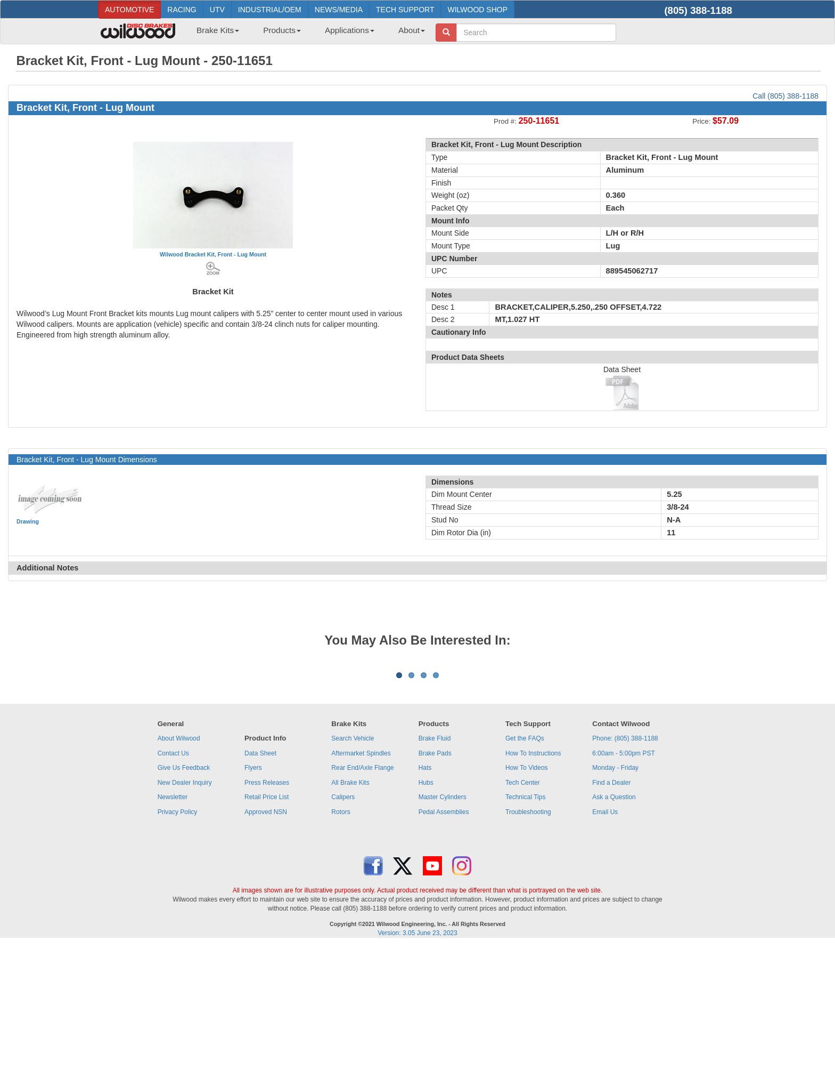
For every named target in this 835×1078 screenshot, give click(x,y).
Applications (349, 30)
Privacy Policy (178, 944)
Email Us (605, 944)
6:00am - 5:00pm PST (623, 885)
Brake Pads (435, 885)
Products (282, 30)
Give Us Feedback (184, 900)
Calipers (343, 929)
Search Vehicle (352, 870)
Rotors (340, 944)
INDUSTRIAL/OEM (269, 9)
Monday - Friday (615, 900)
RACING (181, 9)
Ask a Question (613, 929)
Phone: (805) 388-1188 (625, 870)
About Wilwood (179, 870)
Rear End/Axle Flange (362, 900)
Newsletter (173, 929)
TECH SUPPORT (405, 9)
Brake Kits (218, 30)
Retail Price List (266, 929)
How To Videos (526, 900)
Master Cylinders (442, 929)
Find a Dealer (611, 915)
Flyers (253, 900)
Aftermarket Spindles (360, 885)
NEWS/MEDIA (339, 9)
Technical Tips (525, 929)
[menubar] (307, 33)
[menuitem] (214, 33)
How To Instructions (533, 885)
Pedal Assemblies (444, 944)
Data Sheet (260, 885)
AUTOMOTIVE (129, 9)
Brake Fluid (435, 870)
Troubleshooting (528, 944)
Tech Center (522, 915)
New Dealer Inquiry (185, 915)
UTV (217, 9)
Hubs (426, 915)
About (411, 30)
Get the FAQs (524, 870)
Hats (425, 900)
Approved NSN (265, 944)
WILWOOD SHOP (477, 9)
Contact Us (173, 885)
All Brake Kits (350, 915)
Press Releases (266, 915)
